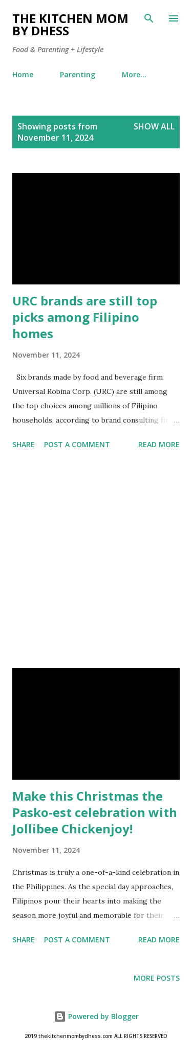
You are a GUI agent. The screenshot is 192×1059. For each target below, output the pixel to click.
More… (134, 74)
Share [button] (23, 444)
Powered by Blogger (96, 1016)
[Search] (149, 18)
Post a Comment (77, 444)
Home (22, 74)
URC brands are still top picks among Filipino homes (84, 317)
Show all (154, 126)
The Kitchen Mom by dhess (70, 24)
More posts (157, 978)
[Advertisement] (96, 561)
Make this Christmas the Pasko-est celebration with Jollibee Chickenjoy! (94, 812)
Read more (159, 444)
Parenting (77, 74)
